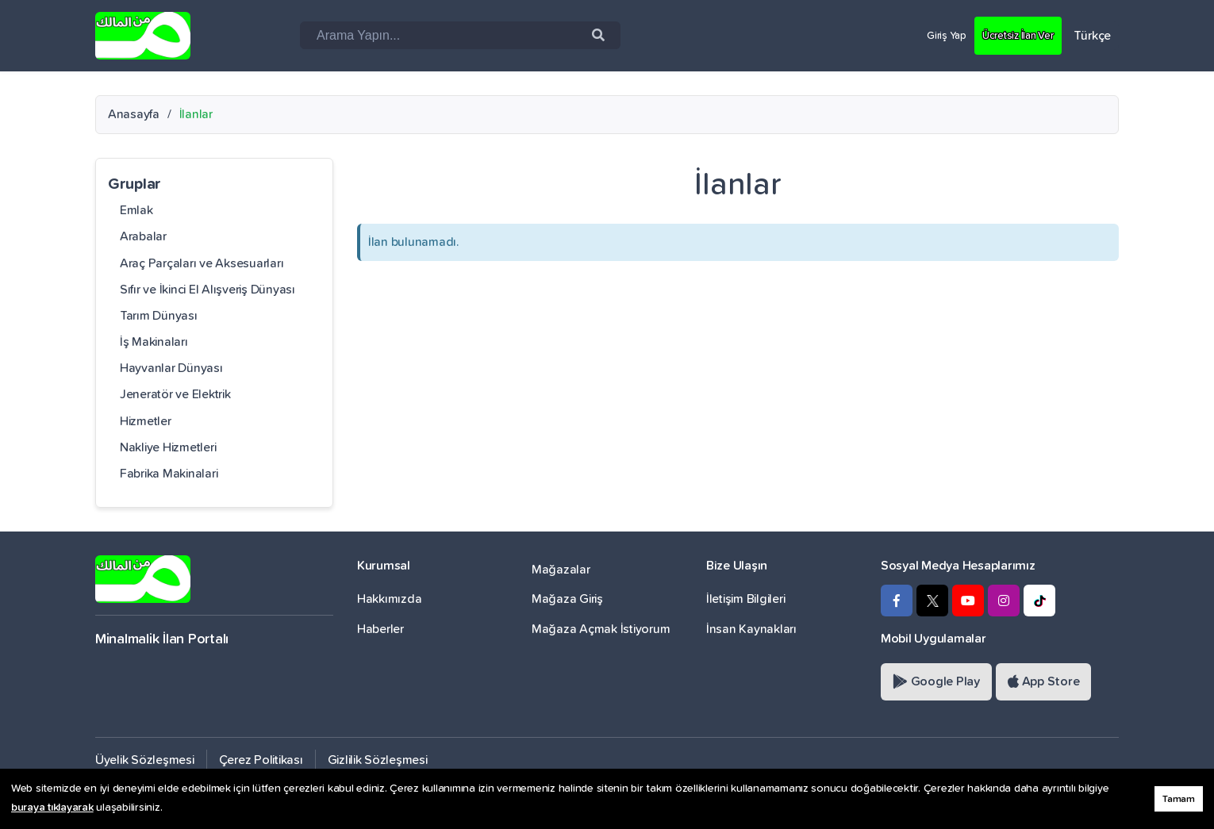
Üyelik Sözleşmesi (144, 760)
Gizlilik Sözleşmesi (378, 760)
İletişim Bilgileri (745, 599)
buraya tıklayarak (52, 807)
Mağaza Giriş (567, 599)
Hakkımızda (389, 599)
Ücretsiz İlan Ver (1010, 35)
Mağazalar (561, 569)
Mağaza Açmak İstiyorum (601, 629)
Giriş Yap (926, 35)
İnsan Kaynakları (751, 629)
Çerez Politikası (261, 760)
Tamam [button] (1178, 799)
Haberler (380, 629)
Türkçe (1092, 35)
